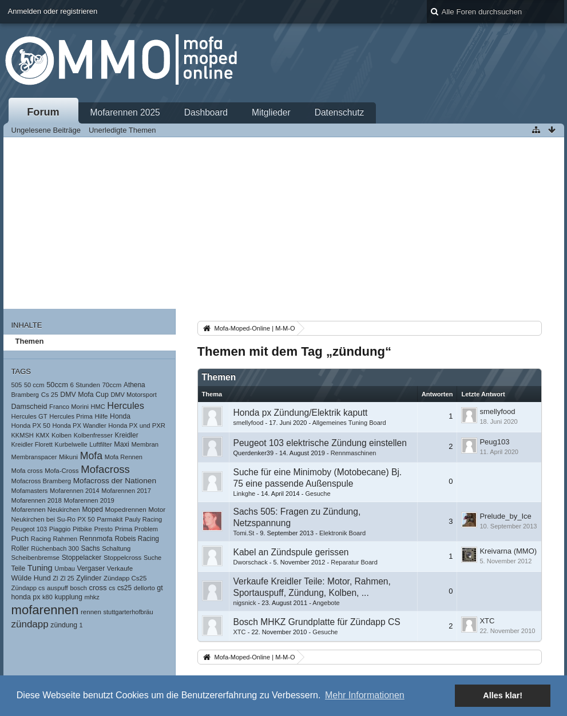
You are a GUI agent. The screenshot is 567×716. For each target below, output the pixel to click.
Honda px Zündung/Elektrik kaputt (300, 412)
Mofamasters (29, 490)
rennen (91, 611)
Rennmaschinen (353, 453)
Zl (55, 578)
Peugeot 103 (29, 529)
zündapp (30, 624)
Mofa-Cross (61, 470)
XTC (239, 632)
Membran (144, 444)
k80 (47, 597)
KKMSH (22, 435)
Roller (20, 548)
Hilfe (101, 416)
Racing (41, 538)
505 (16, 384)
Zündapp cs (28, 587)
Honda (120, 416)
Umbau (64, 568)
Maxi (121, 444)
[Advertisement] (283, 223)
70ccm (111, 384)
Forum (43, 112)
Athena (134, 385)
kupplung (68, 597)
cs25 (124, 588)
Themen (29, 341)
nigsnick (244, 602)
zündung (63, 625)
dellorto (144, 587)
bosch (78, 587)
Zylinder (88, 578)
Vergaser (91, 568)
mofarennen (45, 610)
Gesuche (317, 493)
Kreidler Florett (32, 444)
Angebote (325, 602)
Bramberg (25, 394)
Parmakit (109, 519)
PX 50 (85, 519)
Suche (152, 557)
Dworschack (250, 562)
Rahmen (65, 538)
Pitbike (82, 529)
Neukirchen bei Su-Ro (43, 519)
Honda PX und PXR (136, 425)
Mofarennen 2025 (125, 112)
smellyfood (248, 422)
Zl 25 (67, 578)
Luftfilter (100, 444)
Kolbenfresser (93, 435)
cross (98, 587)
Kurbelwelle (71, 444)
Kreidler (126, 435)
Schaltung (116, 548)
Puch (20, 538)
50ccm (57, 384)
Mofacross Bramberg (41, 481)
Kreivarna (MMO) (508, 551)
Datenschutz (339, 112)
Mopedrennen (125, 509)
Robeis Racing (136, 539)
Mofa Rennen (123, 457)
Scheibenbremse (35, 557)
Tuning (40, 567)
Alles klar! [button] (502, 695)
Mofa (91, 456)
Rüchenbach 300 (55, 548)
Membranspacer (34, 457)
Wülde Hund (31, 578)
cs (112, 587)
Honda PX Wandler (79, 425)
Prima (124, 528)
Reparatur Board (354, 562)
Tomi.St (244, 533)
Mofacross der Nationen (114, 480)
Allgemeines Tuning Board (349, 422)
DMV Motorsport (133, 394)
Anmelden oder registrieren (53, 11)
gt (159, 588)
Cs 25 (49, 394)
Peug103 (494, 441)
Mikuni (68, 457)
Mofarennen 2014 (75, 490)
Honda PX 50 (30, 425)
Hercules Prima (71, 416)
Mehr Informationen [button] (365, 695)
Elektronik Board (342, 533)
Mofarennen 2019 (89, 500)
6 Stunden (85, 384)
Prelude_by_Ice (505, 516)
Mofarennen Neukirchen (45, 509)
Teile (18, 568)
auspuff (57, 587)
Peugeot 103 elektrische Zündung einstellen (320, 443)
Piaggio (60, 529)
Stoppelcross (122, 557)
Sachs (90, 548)
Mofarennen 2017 (126, 490)
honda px (26, 597)
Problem (146, 529)
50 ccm (34, 384)
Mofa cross (27, 470)
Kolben (61, 435)
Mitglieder (271, 112)
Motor (156, 509)
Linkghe (244, 493)
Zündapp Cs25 (125, 578)
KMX (42, 435)
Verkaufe (120, 568)
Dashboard (206, 112)
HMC (98, 406)
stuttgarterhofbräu (128, 611)
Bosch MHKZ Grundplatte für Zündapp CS (317, 622)
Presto (103, 529)
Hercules (125, 405)
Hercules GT (29, 416)
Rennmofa (96, 539)
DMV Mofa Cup (84, 395)
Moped (92, 510)
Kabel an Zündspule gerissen (291, 552)
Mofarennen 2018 (36, 500)
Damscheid (29, 407)
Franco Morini (69, 406)
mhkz (91, 597)
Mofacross (105, 469)
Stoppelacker (82, 558)
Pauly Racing (143, 519)
